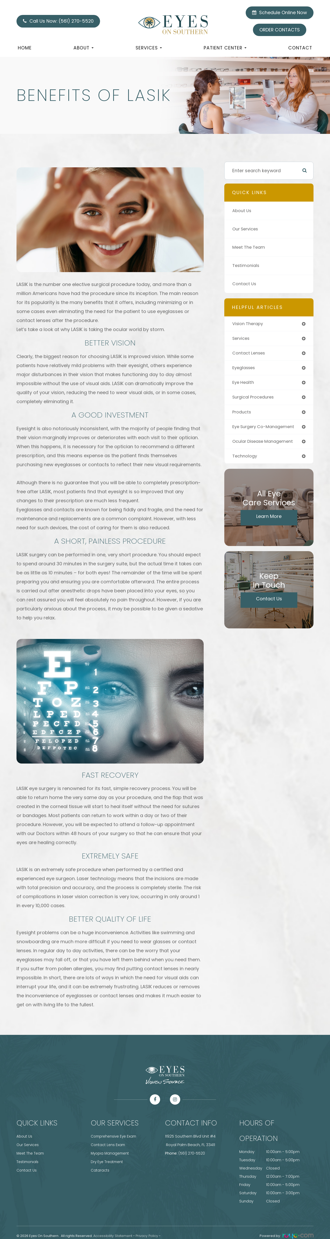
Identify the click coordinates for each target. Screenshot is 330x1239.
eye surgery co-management (266, 429)
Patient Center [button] (225, 48)
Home (25, 48)
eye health (244, 384)
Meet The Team (250, 247)
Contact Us (245, 284)
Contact (300, 48)
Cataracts (100, 1169)
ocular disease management (265, 444)
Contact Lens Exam (109, 1144)
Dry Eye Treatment (108, 1161)
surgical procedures (254, 399)
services (241, 339)
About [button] (83, 48)
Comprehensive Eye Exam (115, 1136)
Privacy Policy (147, 1235)
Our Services (246, 229)
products (242, 414)
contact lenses (250, 354)
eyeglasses (245, 369)
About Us (242, 210)
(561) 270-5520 (192, 1152)
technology (245, 459)
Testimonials (246, 265)
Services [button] (149, 48)
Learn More (269, 520)
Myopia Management (111, 1152)
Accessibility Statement (112, 1235)
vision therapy (248, 324)
